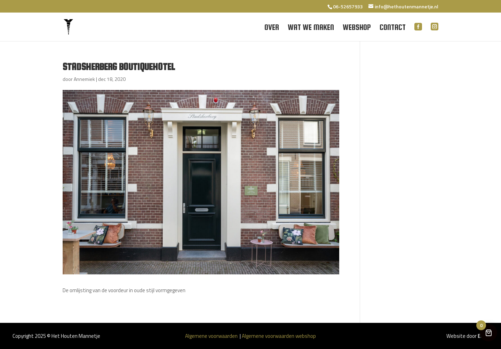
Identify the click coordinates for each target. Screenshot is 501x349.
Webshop (357, 28)
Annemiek (84, 79)
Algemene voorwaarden (212, 336)
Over (271, 28)
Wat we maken (311, 28)
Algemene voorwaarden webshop (279, 336)
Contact (393, 28)
